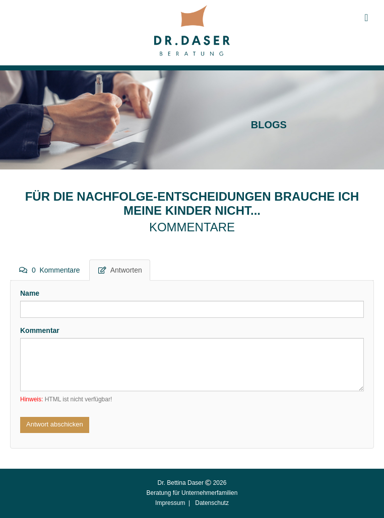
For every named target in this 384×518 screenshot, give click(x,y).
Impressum (170, 502)
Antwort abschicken (54, 424)
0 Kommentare (49, 270)
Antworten (120, 270)
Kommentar (39, 330)
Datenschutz (212, 502)
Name (29, 293)
